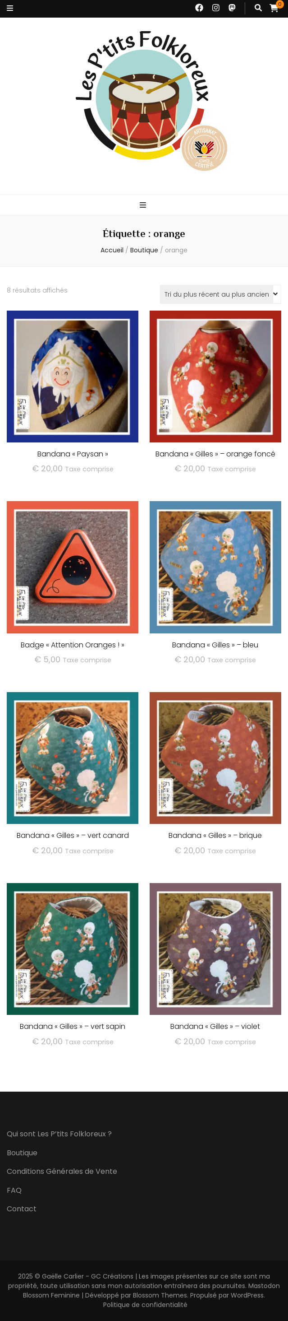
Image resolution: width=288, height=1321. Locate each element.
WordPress (247, 1295)
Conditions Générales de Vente (62, 1171)
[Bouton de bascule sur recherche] (258, 8)
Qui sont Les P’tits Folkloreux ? (59, 1134)
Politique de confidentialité (145, 1304)
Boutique (22, 1153)
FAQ (14, 1190)
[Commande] (220, 294)
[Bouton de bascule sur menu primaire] (144, 206)
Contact (22, 1209)
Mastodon (264, 1285)
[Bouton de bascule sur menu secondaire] (10, 9)
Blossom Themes (160, 1295)
